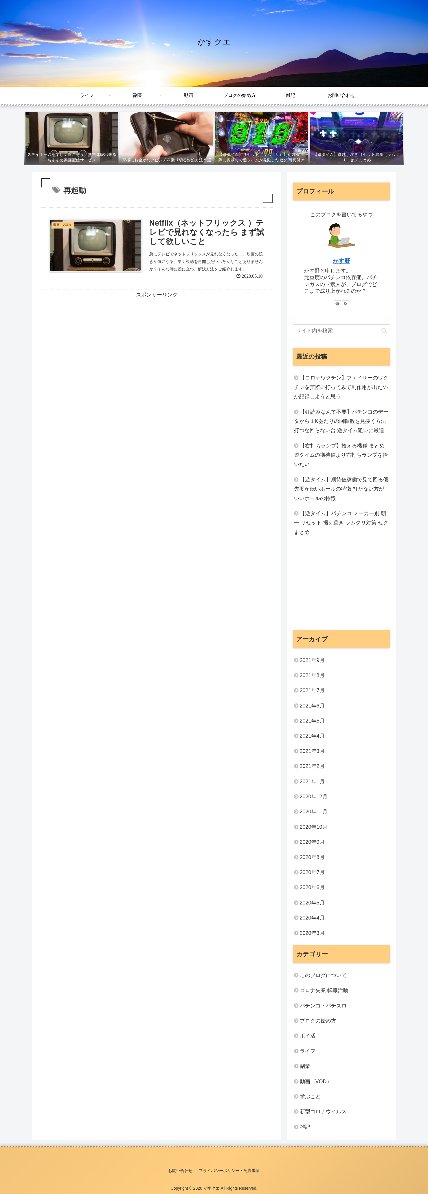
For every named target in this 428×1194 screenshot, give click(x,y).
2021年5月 (312, 721)
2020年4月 (312, 918)
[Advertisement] (157, 340)
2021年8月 (312, 675)
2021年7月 (312, 690)
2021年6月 (312, 706)
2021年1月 (312, 781)
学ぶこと (310, 1096)
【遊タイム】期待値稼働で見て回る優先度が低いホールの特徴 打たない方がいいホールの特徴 (341, 489)
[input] (341, 330)
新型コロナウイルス (323, 1111)
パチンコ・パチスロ (323, 1006)
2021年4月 (312, 736)
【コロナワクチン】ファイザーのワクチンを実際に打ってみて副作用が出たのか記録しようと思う (341, 387)
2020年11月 (314, 812)
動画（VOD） (316, 1081)
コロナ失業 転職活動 (324, 990)
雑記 (305, 1127)
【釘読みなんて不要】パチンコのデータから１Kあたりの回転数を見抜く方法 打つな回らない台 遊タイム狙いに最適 (341, 421)
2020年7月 (312, 872)
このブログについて (323, 975)
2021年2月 (312, 766)
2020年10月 (314, 827)
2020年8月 (312, 857)
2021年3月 (312, 751)
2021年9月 (312, 660)
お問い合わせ (180, 1170)
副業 (305, 1066)
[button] (384, 330)
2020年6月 (312, 887)
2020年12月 (314, 796)
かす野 (341, 261)
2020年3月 (312, 933)
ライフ (307, 1051)
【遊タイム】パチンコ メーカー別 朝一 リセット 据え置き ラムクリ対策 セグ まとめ (341, 523)
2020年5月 (312, 903)
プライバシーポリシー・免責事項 (229, 1170)
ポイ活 (310, 1036)
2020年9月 (312, 842)
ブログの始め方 (318, 1021)
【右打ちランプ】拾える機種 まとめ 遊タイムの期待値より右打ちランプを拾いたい (341, 455)
